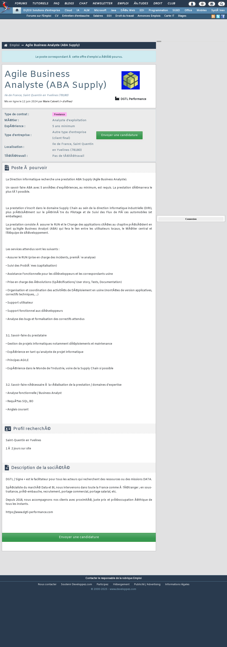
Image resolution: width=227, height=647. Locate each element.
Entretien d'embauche (76, 16)
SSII (109, 16)
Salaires (98, 16)
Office (188, 10)
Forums (20, 3)
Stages (182, 16)
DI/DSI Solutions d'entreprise (41, 10)
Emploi (123, 3)
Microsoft (100, 10)
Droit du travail (124, 16)
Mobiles (202, 10)
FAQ (56, 3)
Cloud (68, 10)
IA (78, 10)
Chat (83, 3)
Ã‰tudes (140, 3)
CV (56, 16)
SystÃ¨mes (218, 10)
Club (171, 3)
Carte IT (169, 16)
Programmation (158, 10)
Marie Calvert (51, 101)
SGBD (176, 10)
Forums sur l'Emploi (38, 16)
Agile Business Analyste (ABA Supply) (52, 45)
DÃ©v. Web (128, 10)
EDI (142, 10)
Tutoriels (40, 3)
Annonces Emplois (149, 16)
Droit (158, 3)
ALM (87, 10)
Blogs (69, 3)
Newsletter (102, 3)
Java (113, 10)
